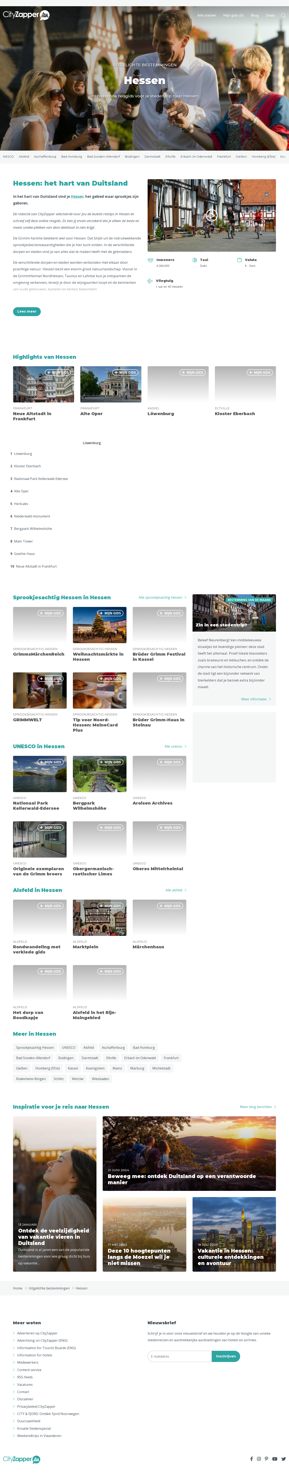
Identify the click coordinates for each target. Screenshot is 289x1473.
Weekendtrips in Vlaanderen (39, 1441)
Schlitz (59, 1084)
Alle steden (206, 15)
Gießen (241, 159)
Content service (29, 1375)
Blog (255, 15)
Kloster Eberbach (25, 472)
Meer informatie (254, 705)
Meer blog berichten (256, 1112)
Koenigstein (95, 1074)
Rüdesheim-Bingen (31, 1084)
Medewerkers (28, 1368)
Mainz (117, 1074)
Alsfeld (24, 159)
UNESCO (7, 159)
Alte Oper (19, 496)
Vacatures (25, 1390)
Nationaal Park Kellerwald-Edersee (39, 484)
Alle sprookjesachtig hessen (160, 603)
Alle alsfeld (174, 895)
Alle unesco (173, 752)
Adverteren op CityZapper (37, 1338)
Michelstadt (161, 1074)
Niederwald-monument (30, 522)
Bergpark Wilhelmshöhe (31, 534)
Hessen (77, 202)
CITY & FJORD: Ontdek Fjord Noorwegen (48, 1419)
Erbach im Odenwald (196, 159)
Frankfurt (224, 159)
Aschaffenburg (45, 159)
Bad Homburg (71, 159)
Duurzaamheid (28, 1427)
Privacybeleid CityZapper (36, 1412)
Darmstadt (152, 159)
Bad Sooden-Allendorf (103, 159)
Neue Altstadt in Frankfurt (33, 572)
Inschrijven (226, 1362)
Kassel (73, 1074)
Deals (270, 15)
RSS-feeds (25, 1382)
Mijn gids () (233, 15)
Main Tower (21, 547)
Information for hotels (34, 1360)
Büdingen (132, 159)
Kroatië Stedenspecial (34, 1434)
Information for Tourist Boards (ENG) (46, 1353)
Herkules (19, 509)
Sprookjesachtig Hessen (35, 1053)
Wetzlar (78, 1084)
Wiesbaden (100, 1084)
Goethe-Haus (22, 559)
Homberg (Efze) (263, 159)
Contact (23, 1397)
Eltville (170, 159)
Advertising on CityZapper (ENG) (42, 1346)
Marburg (137, 1074)
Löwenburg (21, 459)
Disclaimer (25, 1405)
